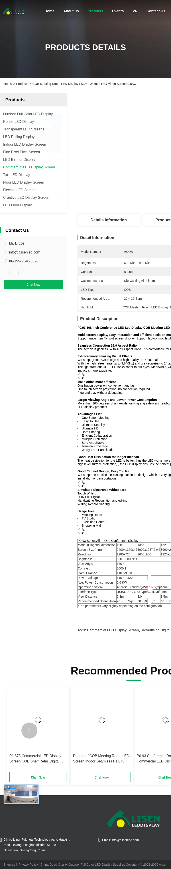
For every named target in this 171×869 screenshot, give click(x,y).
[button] (29, 730)
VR (135, 11)
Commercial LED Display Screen (113, 630)
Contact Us (156, 11)
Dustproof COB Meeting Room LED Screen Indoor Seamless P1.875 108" (101, 759)
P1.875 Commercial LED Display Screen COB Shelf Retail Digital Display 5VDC (35, 759)
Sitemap (9, 864)
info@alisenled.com (24, 252)
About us (71, 11)
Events (118, 11)
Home (49, 11)
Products (95, 11)
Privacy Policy (28, 864)
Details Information (108, 220)
